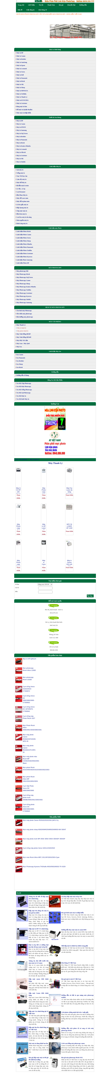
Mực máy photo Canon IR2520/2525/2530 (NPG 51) (40, 821)
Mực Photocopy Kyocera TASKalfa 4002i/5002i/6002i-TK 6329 (44, 868)
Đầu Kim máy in (21, 214)
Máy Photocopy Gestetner (24, 293)
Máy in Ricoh (20, 143)
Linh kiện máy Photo (55, 228)
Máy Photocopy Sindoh (23, 299)
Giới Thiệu (31, 5)
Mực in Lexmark (21, 68)
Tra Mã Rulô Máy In (22, 399)
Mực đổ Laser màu (22, 198)
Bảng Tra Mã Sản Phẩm (55, 380)
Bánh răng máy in (21, 223)
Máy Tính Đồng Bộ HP (23, 334)
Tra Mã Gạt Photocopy (23, 393)
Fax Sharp (19, 364)
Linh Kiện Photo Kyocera (24, 257)
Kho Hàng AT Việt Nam (68, 963)
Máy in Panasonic (21, 140)
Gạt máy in (19, 170)
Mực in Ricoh (20, 81)
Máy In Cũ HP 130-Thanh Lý (18, 490)
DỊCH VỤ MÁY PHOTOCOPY (55, 307)
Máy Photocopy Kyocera (23, 296)
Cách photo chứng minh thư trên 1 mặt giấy (74, 1012)
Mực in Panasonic (21, 78)
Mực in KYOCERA (22, 100)
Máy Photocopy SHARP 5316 (44, 490)
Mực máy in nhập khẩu (23, 113)
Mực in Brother (21, 59)
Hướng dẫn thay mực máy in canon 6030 (73, 930)
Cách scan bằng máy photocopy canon (73, 1043)
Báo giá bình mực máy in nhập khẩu (72, 913)
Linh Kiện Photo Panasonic (24, 247)
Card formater (20, 192)
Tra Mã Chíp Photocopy (23, 383)
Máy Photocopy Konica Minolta (26, 287)
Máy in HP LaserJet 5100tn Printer (44, 526)
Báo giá (61, 5)
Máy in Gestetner (21, 155)
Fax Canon (19, 354)
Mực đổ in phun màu (22, 201)
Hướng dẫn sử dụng (22, 375)
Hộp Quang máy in (22, 207)
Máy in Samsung (21, 130)
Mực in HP (19, 53)
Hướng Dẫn (83, 5)
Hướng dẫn (54, 372)
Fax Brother (20, 361)
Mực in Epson (20, 65)
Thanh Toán (51, 5)
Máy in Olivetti (21, 152)
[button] (53, 31)
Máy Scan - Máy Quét (23, 343)
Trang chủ (21, 5)
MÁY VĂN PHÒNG (55, 321)
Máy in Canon (20, 124)
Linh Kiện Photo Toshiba (24, 250)
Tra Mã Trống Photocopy (24, 390)
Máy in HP (19, 121)
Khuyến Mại (71, 5)
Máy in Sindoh (20, 162)
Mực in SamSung (21, 62)
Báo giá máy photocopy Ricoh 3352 (72, 1057)
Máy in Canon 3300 (44, 563)
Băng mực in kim (21, 106)
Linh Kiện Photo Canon (23, 234)
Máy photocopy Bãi (22, 271)
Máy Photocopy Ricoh (23, 274)
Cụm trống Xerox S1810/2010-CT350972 (29, 689)
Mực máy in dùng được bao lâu (38, 1043)
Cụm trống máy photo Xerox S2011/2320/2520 (39, 849)
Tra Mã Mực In (21, 396)
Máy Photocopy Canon (23, 280)
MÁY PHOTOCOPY (55, 268)
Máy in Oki (19, 158)
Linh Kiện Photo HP (22, 263)
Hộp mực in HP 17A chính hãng (38, 929)
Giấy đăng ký (30, 10)
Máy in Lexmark (21, 149)
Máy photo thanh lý (22, 331)
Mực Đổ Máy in (21, 182)
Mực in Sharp (20, 87)
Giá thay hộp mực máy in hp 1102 (71, 896)
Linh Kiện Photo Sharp (23, 241)
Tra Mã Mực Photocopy (23, 386)
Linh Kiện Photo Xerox (23, 238)
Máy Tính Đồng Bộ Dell (23, 337)
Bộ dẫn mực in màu (22, 185)
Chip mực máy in (21, 211)
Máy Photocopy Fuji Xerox (24, 277)
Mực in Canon (20, 56)
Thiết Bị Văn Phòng (55, 117)
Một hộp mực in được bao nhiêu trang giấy (74, 946)
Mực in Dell (20, 75)
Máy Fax (19, 347)
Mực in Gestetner (21, 103)
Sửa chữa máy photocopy (24, 314)
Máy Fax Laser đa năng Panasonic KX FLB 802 (69, 490)
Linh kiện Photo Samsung (24, 260)
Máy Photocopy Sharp (23, 283)
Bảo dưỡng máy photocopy (24, 317)
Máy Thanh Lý (21, 325)
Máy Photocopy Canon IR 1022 (18, 563)
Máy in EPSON (21, 127)
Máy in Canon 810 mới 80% (69, 563)
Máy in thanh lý (21, 328)
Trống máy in (20, 173)
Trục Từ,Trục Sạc (21, 176)
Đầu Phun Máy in (21, 195)
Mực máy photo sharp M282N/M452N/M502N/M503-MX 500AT (44, 831)
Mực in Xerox (20, 72)
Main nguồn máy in (22, 220)
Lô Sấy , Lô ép (20, 189)
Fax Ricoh (19, 367)
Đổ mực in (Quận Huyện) (24, 109)
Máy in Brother (21, 136)
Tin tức (41, 5)
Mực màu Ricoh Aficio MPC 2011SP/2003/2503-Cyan (41, 859)
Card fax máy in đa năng (24, 217)
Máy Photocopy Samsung (24, 302)
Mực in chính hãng (55, 49)
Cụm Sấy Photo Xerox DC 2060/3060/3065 (28, 788)
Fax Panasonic (20, 358)
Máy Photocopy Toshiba (23, 290)
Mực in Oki (20, 84)
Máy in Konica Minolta (23, 146)
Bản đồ (20, 10)
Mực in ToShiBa (21, 94)
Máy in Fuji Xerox (22, 133)
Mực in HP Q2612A (29, 659)
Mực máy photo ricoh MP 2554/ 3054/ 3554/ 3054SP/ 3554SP (44, 840)
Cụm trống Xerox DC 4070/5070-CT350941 (29, 709)
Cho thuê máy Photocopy (24, 310)
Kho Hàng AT (43, 10)
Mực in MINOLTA (22, 91)
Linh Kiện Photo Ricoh (23, 231)
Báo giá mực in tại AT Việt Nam (71, 979)
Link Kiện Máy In (55, 166)
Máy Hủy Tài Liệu (22, 340)
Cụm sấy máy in (21, 179)
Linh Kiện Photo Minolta (24, 244)
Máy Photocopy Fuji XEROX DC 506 (18, 526)
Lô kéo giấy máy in (22, 204)
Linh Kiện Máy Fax (55, 351)
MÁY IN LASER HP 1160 (69, 526)
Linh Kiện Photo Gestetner (24, 253)
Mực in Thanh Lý (21, 97)
